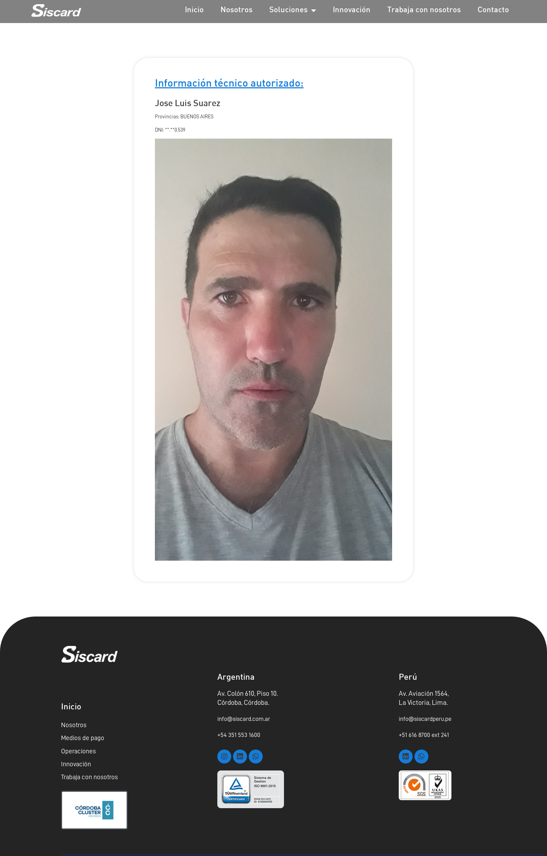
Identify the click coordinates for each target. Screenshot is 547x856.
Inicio (194, 10)
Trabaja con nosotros (424, 10)
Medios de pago (83, 737)
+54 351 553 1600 (241, 734)
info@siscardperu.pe (428, 718)
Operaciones (79, 749)
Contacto (493, 10)
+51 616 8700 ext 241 (426, 734)
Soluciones (292, 10)
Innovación (351, 10)
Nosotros (236, 10)
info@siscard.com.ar (247, 718)
